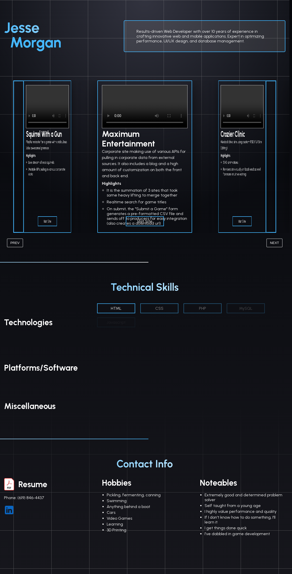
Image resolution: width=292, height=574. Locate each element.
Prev (15, 243)
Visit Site (47, 221)
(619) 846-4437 (31, 497)
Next (274, 243)
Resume (25, 484)
